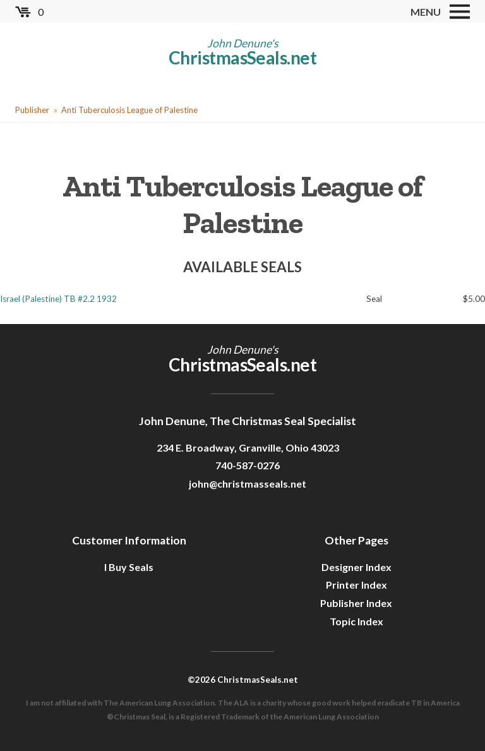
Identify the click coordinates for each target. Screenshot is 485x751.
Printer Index (356, 585)
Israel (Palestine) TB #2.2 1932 (58, 299)
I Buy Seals (128, 567)
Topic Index (356, 621)
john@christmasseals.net (247, 484)
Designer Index (356, 567)
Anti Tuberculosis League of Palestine (129, 110)
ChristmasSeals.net (242, 57)
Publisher (32, 110)
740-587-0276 (247, 465)
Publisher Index (356, 603)
